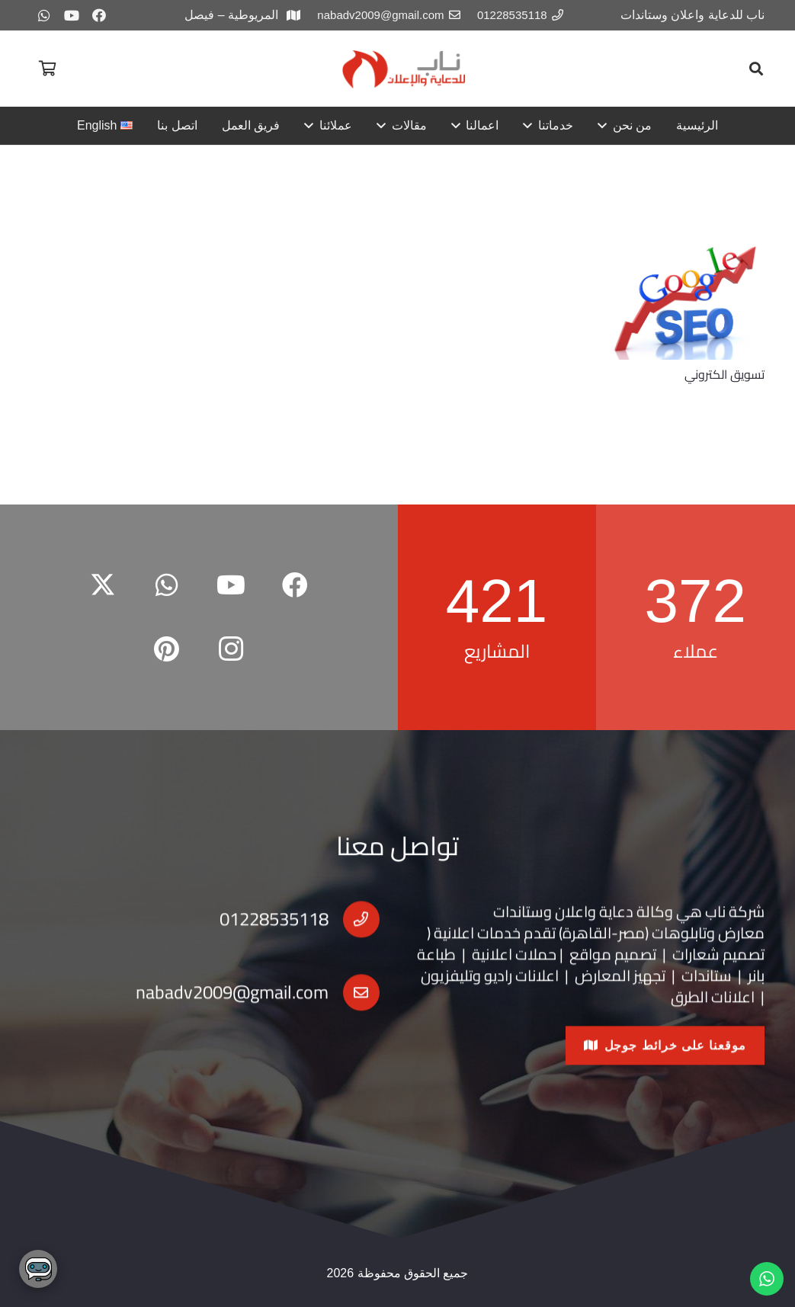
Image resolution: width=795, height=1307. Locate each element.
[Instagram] (231, 649)
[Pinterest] (167, 649)
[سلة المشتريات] (47, 68)
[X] (103, 585)
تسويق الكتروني (724, 374)
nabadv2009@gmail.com (232, 1012)
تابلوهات (679, 952)
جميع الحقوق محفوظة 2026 (398, 1273)
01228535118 (274, 939)
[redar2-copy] (402, 69)
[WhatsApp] (44, 15)
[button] (756, 69)
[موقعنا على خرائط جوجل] (665, 1065)
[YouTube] (71, 15)
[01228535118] (354, 939)
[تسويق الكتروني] (686, 301)
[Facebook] (99, 15)
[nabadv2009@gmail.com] (354, 1012)
